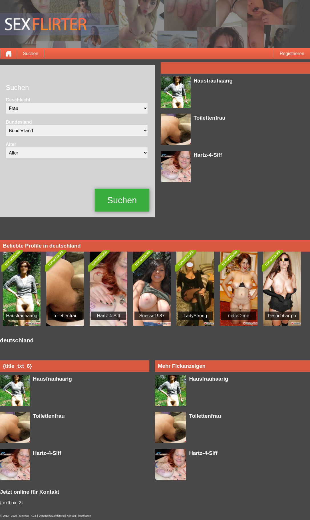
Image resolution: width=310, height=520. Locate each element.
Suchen (30, 53)
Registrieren (292, 53)
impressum (84, 515)
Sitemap (24, 515)
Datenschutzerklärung (52, 515)
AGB (34, 515)
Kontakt (71, 515)
